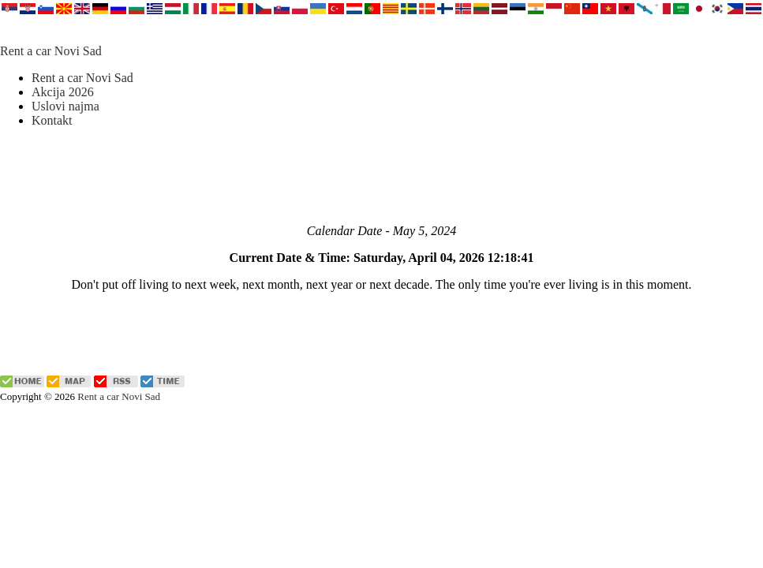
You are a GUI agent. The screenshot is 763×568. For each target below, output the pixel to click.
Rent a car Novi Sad (51, 51)
